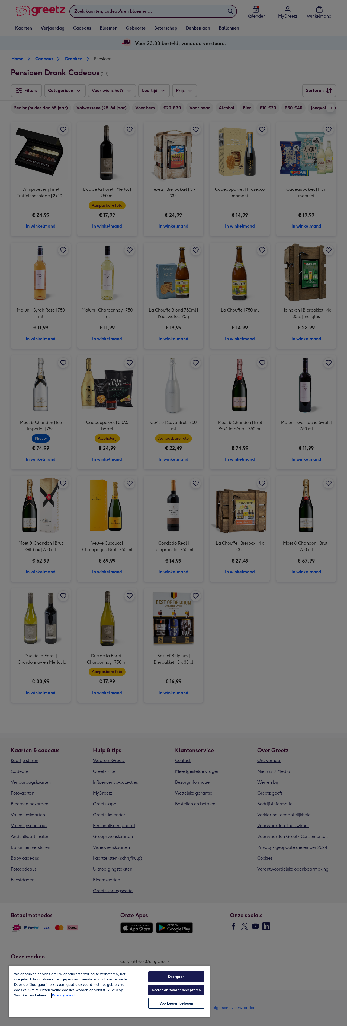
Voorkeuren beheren (176, 1003)
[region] (109, 991)
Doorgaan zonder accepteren (176, 990)
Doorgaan (176, 977)
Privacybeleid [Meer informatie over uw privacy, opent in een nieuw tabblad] (63, 995)
